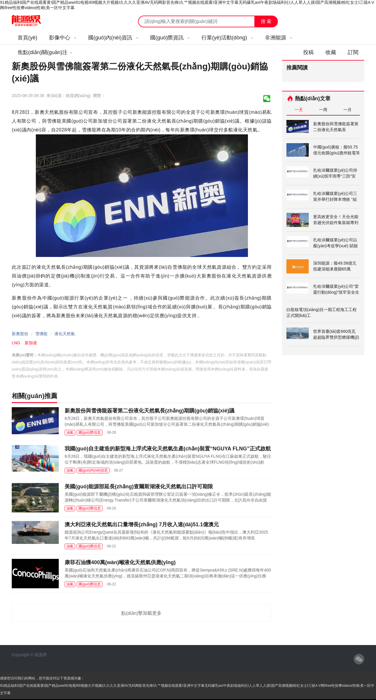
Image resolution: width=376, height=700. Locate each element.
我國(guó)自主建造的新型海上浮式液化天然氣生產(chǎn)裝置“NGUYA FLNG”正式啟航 (168, 449)
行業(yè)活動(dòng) (227, 38)
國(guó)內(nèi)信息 (93, 470)
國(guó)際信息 (89, 432)
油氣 (69, 432)
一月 (347, 109)
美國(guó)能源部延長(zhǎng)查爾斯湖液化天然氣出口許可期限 (139, 487)
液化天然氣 (64, 333)
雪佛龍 (41, 333)
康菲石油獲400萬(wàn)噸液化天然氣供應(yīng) (120, 562)
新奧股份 (20, 333)
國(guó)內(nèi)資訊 (113, 38)
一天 (299, 109)
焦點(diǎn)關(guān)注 (45, 52)
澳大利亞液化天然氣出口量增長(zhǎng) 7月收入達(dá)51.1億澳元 (142, 524)
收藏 (330, 52)
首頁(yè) (27, 38)
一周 (323, 109)
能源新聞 (32, 21)
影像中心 (62, 38)
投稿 (308, 52)
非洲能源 (278, 38)
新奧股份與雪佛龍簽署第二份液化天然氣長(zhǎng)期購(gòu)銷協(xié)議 (149, 411)
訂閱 (353, 52)
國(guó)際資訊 (170, 38)
